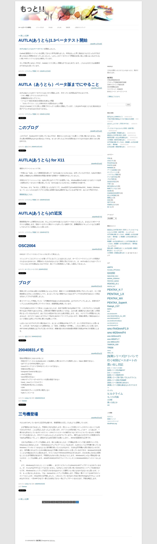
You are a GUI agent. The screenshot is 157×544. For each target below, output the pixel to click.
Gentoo (24, 401)
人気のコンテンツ (80, 27)
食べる (109, 207)
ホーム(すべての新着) (24, 27)
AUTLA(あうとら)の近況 (40, 213)
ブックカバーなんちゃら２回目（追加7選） (121, 128)
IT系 (108, 158)
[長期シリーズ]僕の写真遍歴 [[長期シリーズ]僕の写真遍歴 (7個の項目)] (116, 380)
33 (64, 502)
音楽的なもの (111, 204)
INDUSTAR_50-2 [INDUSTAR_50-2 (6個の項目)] (112, 276)
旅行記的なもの (112, 186)
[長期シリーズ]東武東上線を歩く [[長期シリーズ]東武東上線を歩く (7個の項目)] (118, 382)
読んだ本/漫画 (111, 195)
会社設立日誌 (111, 181)
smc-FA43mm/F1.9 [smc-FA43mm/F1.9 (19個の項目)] (117, 328)
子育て (109, 184)
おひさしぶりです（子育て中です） (118, 123)
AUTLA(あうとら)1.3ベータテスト (32, 49)
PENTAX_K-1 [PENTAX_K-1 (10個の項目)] (113, 284)
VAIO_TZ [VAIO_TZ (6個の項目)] (110, 353)
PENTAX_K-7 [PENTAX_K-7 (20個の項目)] (115, 289)
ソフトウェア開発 (30, 71)
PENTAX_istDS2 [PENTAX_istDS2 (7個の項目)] (113, 281)
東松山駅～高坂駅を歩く (115, 248)
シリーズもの (40, 27)
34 (67, 502)
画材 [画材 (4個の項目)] (108, 405)
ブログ (24, 283)
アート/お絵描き (112, 170)
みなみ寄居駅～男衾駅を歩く (116, 133)
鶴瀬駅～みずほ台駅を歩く (115, 241)
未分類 (109, 191)
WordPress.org (112, 423)
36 (74, 502)
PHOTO (109, 165)
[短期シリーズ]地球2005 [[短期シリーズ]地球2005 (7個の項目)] (115, 375)
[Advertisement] (119, 46)
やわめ (50, 27)
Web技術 (110, 167)
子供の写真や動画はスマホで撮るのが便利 (120, 119)
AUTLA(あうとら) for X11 (41, 160)
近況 (26, 146)
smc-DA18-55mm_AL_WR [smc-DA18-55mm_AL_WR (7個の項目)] (116, 316)
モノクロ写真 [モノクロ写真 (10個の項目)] (113, 397)
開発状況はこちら (26, 194)
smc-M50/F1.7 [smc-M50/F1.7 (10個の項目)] (113, 339)
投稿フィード (111, 419)
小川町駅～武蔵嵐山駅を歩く (116, 253)
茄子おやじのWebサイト (115, 116)
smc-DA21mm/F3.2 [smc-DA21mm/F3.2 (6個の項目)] (113, 318)
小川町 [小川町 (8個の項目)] (109, 400)
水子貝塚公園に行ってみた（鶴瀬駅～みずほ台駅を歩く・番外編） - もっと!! (122, 244)
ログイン (110, 416)
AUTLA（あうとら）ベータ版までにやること (58, 84)
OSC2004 (26, 246)
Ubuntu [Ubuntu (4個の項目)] (109, 350)
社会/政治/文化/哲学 (113, 193)
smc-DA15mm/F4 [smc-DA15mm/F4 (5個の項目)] (112, 313)
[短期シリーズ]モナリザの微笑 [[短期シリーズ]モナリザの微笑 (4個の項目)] (114, 367)
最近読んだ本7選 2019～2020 (116, 135)
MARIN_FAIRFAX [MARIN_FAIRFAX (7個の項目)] (113, 278)
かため (59, 27)
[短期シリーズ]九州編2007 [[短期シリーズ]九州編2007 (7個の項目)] (116, 370)
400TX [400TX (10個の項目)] (110, 267)
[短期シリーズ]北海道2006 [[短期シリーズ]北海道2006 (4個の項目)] (113, 372)
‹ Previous (59, 502)
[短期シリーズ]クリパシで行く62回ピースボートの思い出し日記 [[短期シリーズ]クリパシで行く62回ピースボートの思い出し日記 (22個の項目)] (122, 360)
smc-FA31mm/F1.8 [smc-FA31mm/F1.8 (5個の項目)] (112, 325)
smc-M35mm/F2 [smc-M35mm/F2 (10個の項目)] (114, 336)
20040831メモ (31, 350)
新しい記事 (23, 36)
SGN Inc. (52, 540)
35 (70, 502)
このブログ (28, 127)
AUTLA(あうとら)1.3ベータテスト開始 (52, 40)
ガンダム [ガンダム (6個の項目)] (110, 390)
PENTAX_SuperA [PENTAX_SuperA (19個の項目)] (117, 302)
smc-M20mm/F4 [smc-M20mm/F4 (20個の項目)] (116, 332)
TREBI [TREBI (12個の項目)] (110, 347)
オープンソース (30, 269)
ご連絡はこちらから (113, 96)
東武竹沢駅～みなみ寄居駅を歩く (117, 137)
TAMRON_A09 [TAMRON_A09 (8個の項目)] (112, 345)
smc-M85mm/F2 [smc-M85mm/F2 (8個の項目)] (113, 342)
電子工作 (110, 202)
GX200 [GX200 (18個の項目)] (111, 273)
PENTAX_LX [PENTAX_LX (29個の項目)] (115, 294)
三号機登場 (28, 414)
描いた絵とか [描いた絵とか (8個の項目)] (112, 402)
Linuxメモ (28, 398)
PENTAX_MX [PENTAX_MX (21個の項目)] (115, 298)
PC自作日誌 (111, 163)
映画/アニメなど (112, 188)
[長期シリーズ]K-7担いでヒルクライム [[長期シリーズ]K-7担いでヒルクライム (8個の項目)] (121, 377)
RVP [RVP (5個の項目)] (108, 311)
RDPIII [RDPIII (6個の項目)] (109, 309)
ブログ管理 (110, 179)
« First (53, 502)
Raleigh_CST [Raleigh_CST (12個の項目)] (113, 306)
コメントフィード (113, 421)
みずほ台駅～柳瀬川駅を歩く (116, 147)
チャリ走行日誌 (112, 177)
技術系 (68, 27)
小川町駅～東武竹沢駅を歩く (116, 140)
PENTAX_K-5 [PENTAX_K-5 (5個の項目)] (111, 286)
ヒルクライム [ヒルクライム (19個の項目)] (115, 393)
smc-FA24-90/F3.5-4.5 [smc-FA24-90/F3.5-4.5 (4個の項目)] (112, 323)
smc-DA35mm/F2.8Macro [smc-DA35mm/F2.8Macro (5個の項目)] (114, 321)
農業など (110, 197)
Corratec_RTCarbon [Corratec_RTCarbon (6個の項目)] (113, 270)
